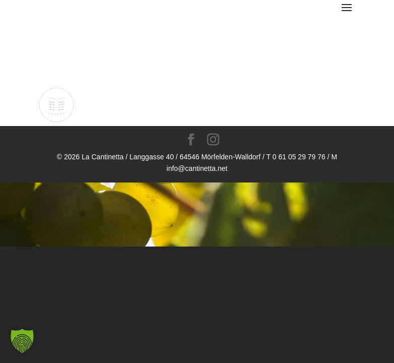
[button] (22, 341)
